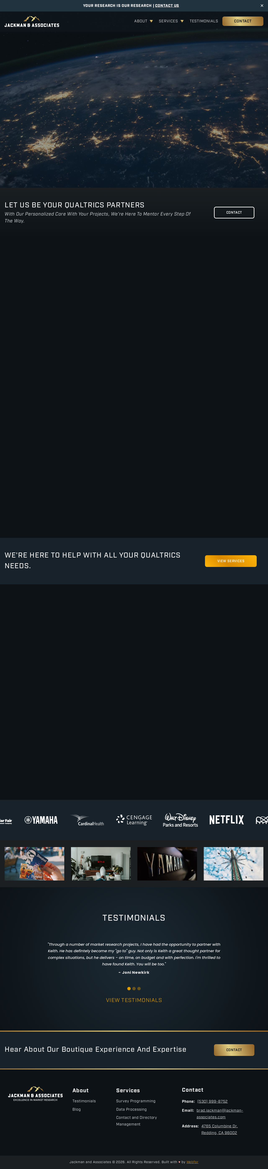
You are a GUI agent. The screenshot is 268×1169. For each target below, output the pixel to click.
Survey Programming (135, 1101)
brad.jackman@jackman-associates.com (220, 1114)
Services (168, 21)
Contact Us (167, 6)
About (140, 21)
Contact (242, 21)
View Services (103, 145)
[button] (129, 988)
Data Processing (131, 1110)
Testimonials (204, 21)
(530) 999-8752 (212, 1102)
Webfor (192, 1162)
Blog (76, 1110)
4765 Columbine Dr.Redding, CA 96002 (219, 1129)
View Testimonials (134, 1000)
